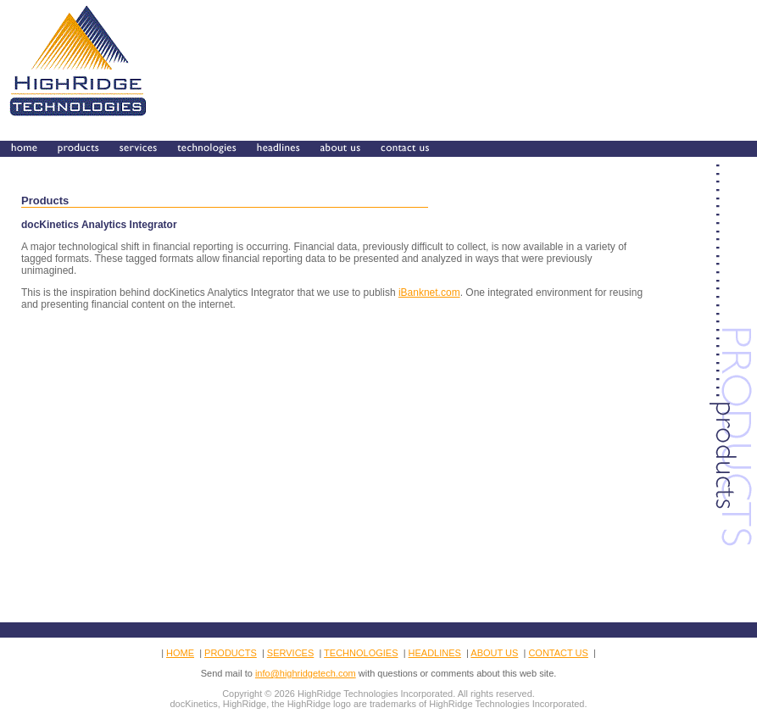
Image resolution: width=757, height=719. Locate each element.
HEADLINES (435, 653)
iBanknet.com (429, 292)
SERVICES (290, 653)
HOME (180, 653)
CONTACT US (558, 653)
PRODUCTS (230, 653)
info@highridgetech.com (305, 673)
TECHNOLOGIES (361, 653)
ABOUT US (494, 653)
